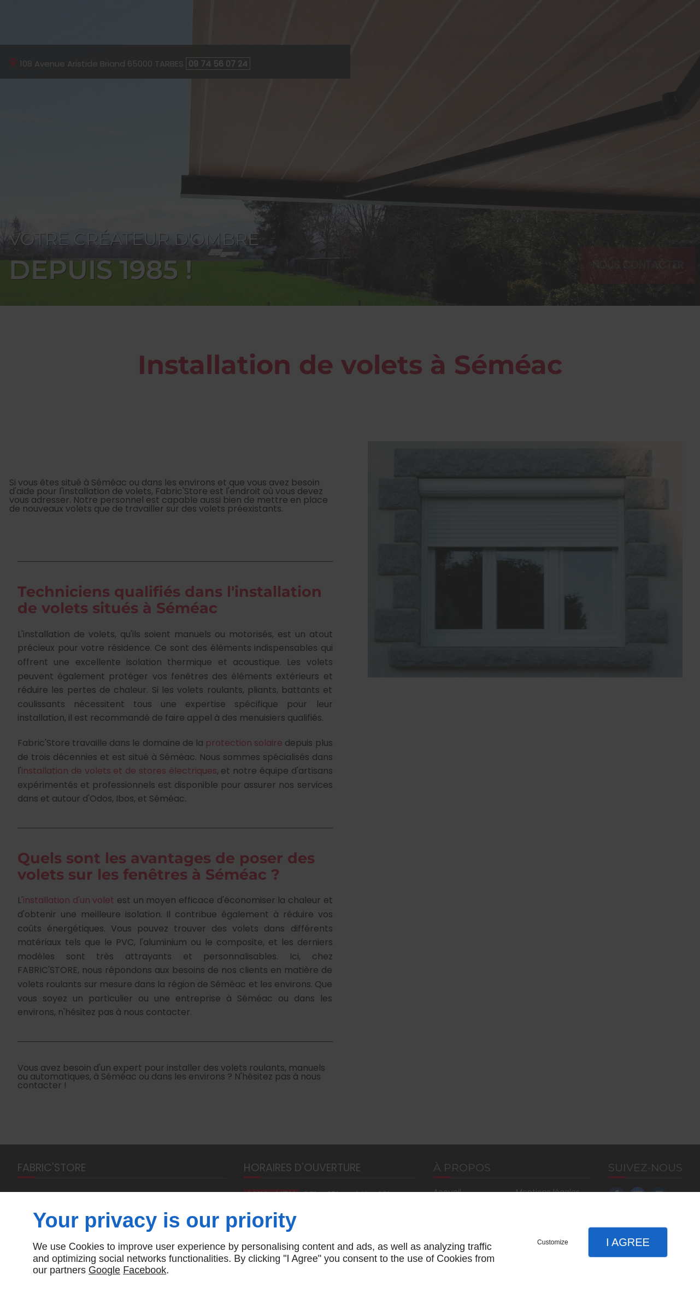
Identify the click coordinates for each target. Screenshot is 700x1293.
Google (104, 1270)
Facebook (144, 1270)
